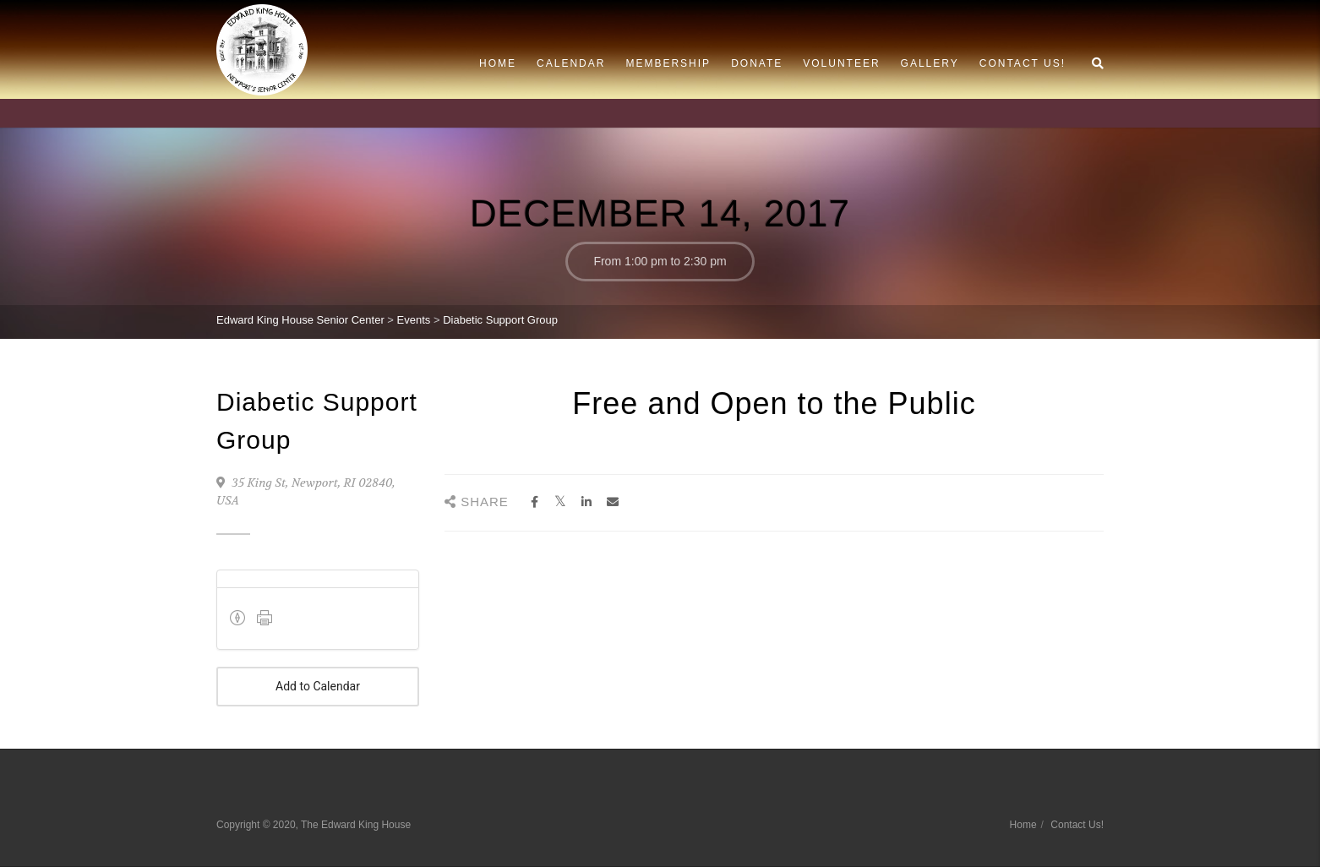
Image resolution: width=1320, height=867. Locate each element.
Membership (668, 63)
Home (497, 63)
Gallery (930, 63)
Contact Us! (1022, 63)
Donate (757, 63)
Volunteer (841, 63)
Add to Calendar (317, 686)
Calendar (571, 63)
